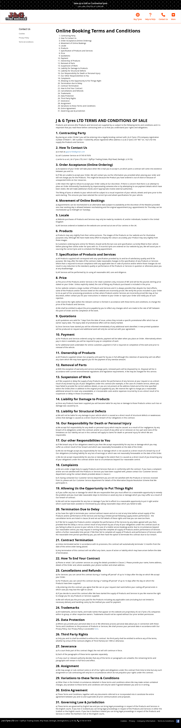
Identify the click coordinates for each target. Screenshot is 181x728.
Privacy (132, 721)
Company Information (146, 721)
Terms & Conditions (26, 42)
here (96, 629)
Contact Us (24, 29)
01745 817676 (85, 720)
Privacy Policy (24, 38)
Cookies (22, 33)
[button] (173, 16)
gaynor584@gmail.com (75, 152)
